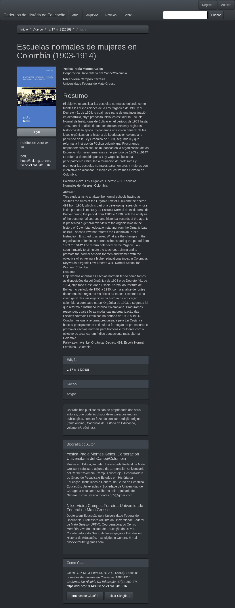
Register (208, 5)
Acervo (38, 29)
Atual (75, 15)
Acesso (226, 5)
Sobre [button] (129, 15)
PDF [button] (37, 132)
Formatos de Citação (85, 596)
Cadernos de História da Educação (34, 15)
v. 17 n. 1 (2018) (60, 29)
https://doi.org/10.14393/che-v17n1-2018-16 (97, 586)
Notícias (111, 15)
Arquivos (92, 15)
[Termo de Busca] (185, 15)
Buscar (216, 15)
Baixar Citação (118, 596)
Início (24, 29)
